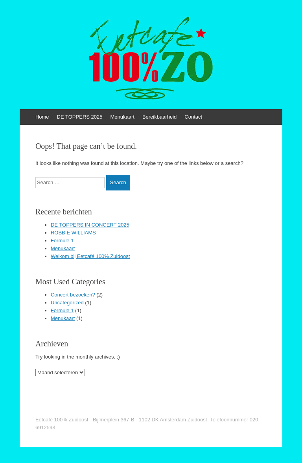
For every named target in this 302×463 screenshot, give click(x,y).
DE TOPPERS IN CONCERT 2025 (90, 225)
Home (42, 117)
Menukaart (122, 117)
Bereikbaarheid (159, 117)
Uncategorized (67, 303)
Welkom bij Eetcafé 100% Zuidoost (90, 256)
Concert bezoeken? (73, 295)
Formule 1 (62, 240)
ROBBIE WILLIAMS (73, 233)
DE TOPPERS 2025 (80, 117)
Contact (193, 117)
